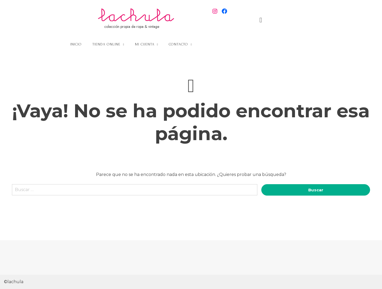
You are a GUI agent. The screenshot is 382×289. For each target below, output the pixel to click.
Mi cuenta (200, 44)
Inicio (131, 44)
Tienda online (161, 44)
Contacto (233, 44)
